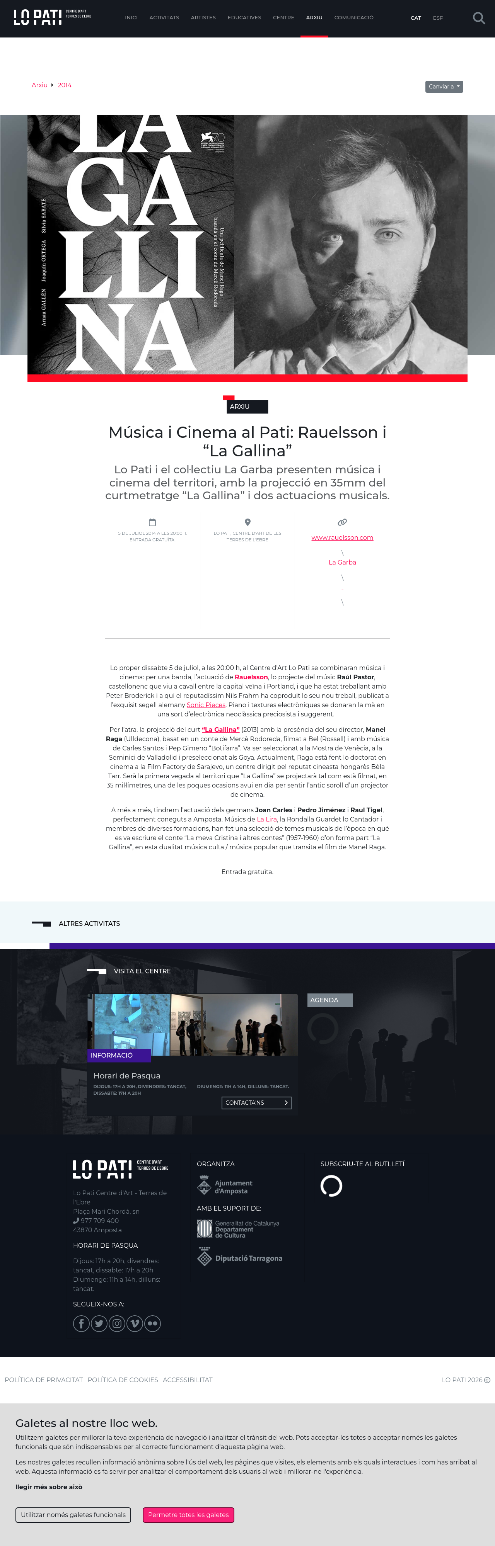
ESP (438, 18)
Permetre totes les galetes (188, 1515)
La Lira (267, 819)
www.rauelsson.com (343, 537)
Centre (283, 17)
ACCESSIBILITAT (188, 1380)
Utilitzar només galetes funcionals (73, 1515)
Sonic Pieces (206, 705)
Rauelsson (251, 677)
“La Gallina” (221, 729)
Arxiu (314, 17)
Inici (131, 17)
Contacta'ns (256, 1102)
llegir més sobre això (48, 1487)
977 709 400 (96, 1221)
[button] (479, 18)
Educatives (244, 17)
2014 (65, 85)
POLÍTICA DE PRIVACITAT (44, 1380)
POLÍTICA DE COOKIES (123, 1380)
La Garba (342, 562)
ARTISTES (203, 17)
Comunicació (354, 17)
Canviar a (442, 86)
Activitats (164, 17)
